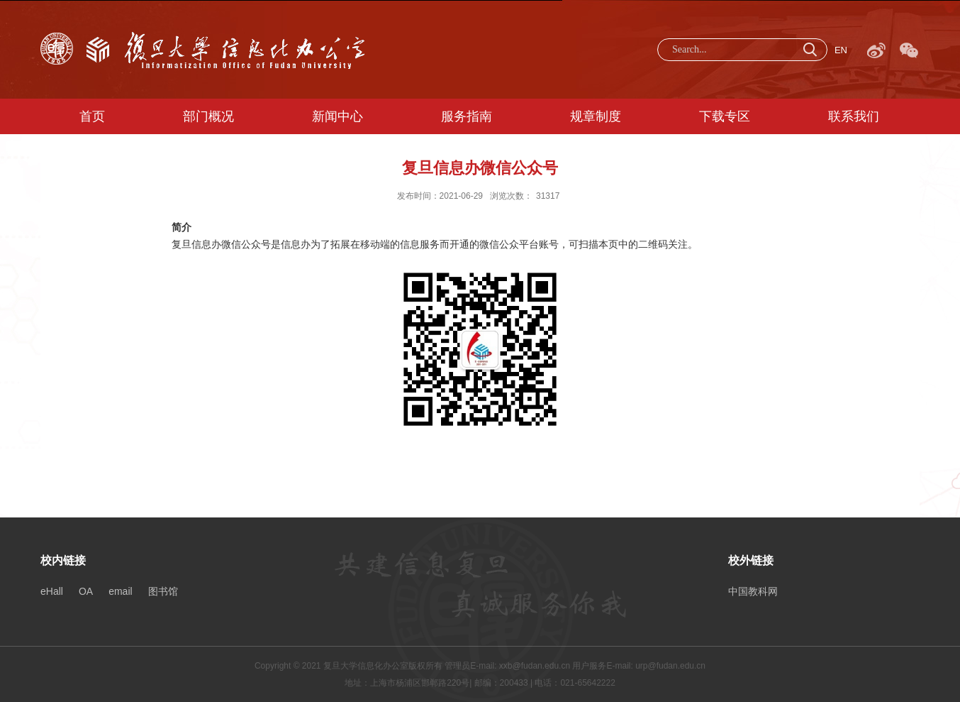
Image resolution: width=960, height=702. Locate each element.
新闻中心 (337, 116)
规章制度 (595, 116)
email (120, 591)
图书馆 (163, 591)
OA (86, 591)
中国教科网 (753, 591)
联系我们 (853, 116)
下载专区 (724, 116)
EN (841, 50)
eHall (51, 591)
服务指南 (466, 116)
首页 (92, 116)
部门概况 (208, 116)
